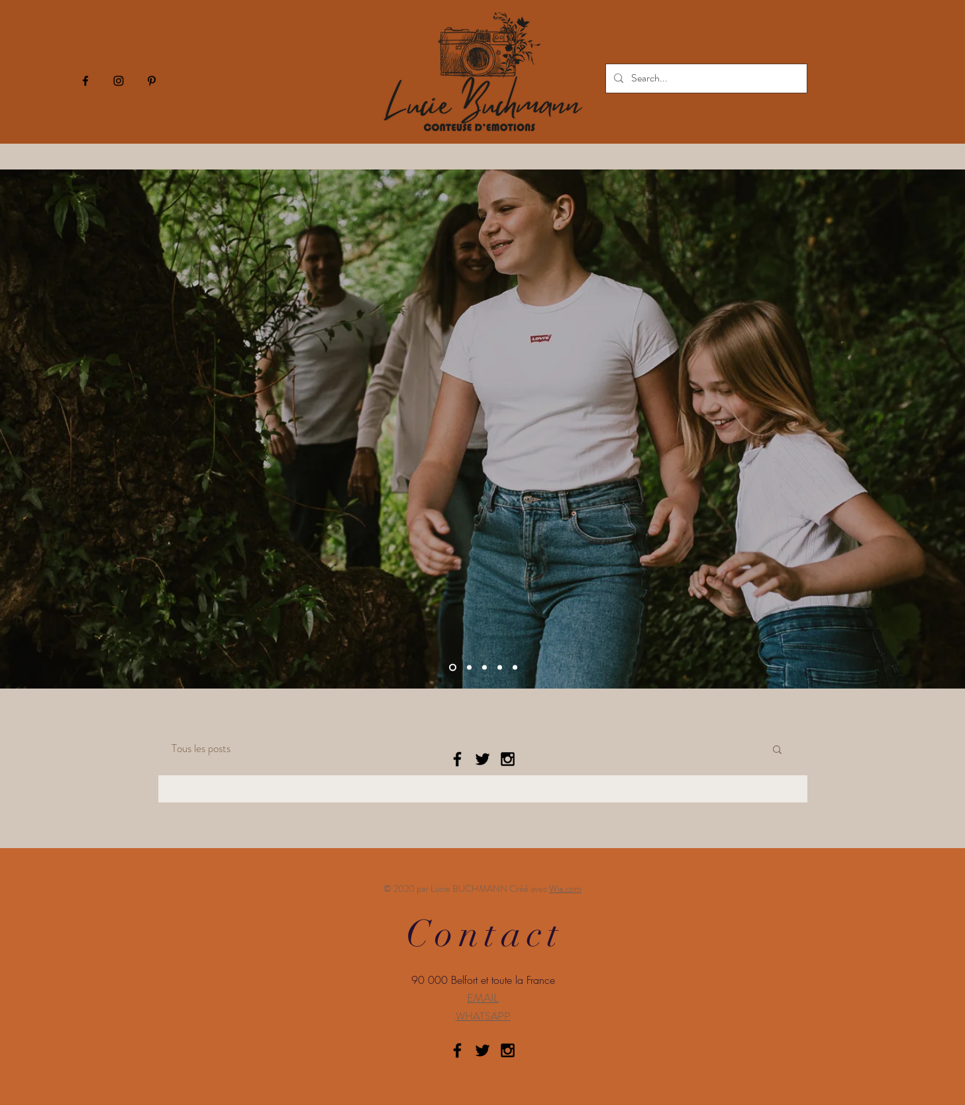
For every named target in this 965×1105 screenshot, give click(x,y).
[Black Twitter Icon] (482, 759)
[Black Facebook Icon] (457, 759)
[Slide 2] (484, 667)
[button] (777, 750)
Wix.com (565, 888)
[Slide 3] (499, 667)
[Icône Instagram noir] (118, 80)
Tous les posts (201, 748)
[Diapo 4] (452, 667)
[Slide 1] (469, 667)
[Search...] (705, 78)
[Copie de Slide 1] (515, 667)
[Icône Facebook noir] (85, 80)
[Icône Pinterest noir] (151, 80)
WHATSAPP (483, 1016)
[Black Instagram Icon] (507, 759)
